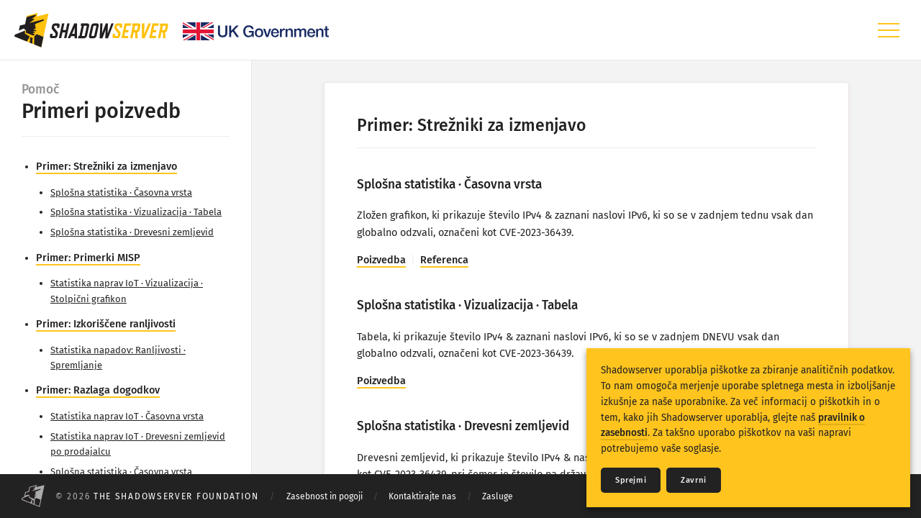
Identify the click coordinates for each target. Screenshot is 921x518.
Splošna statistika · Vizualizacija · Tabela (136, 211)
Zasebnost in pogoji (324, 496)
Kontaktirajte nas (422, 496)
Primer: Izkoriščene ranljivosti (106, 324)
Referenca (444, 260)
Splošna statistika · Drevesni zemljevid (132, 232)
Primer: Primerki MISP (88, 258)
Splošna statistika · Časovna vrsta (121, 192)
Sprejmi (630, 480)
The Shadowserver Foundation (176, 496)
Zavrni (694, 480)
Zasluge (497, 496)
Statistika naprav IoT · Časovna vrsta (127, 416)
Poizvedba (381, 260)
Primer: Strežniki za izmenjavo (106, 166)
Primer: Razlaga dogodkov (98, 390)
